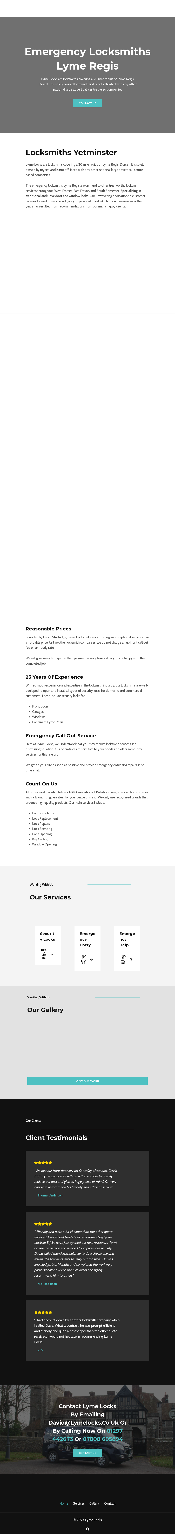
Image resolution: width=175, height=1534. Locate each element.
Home (63, 1503)
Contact (110, 1503)
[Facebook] (87, 1529)
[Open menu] (171, 8)
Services (79, 1503)
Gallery (94, 1503)
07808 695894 (103, 1439)
